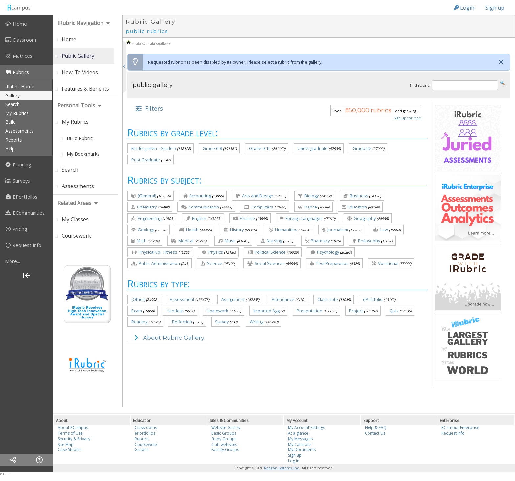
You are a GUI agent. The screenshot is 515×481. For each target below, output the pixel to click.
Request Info (453, 433)
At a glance (298, 433)
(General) (143, 196)
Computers (258, 207)
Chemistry (144, 207)
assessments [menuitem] (19, 131)
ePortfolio (373, 299)
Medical (182, 241)
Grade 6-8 (212, 148)
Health (189, 229)
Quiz (394, 311)
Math (138, 241)
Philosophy (366, 241)
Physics (212, 252)
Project (356, 311)
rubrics (139, 43)
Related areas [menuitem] (74, 203)
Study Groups (223, 439)
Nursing (271, 241)
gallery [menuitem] (12, 95)
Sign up (494, 7)
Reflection (182, 322)
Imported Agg (266, 311)
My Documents (302, 449)
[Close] (501, 62)
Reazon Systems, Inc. (282, 468)
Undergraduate (313, 148)
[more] (26, 261)
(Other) (138, 299)
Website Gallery (225, 427)
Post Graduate (145, 160)
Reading (139, 322)
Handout (175, 311)
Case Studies (69, 449)
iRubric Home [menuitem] (19, 86)
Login (464, 7)
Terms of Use (70, 433)
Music (227, 241)
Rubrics (141, 439)
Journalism (335, 229)
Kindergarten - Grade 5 (153, 148)
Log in (293, 461)
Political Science (267, 252)
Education (354, 207)
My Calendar (299, 444)
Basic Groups (223, 433)
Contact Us (375, 433)
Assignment (233, 299)
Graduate (362, 148)
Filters (148, 108)
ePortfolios (145, 433)
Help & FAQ (376, 427)
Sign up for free (407, 118)
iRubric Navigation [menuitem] (80, 23)
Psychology (325, 252)
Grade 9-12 (260, 148)
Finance (244, 218)
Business (356, 196)
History (234, 229)
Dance (307, 207)
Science (211, 263)
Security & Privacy (74, 439)
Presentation (309, 311)
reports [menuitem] (13, 140)
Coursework (146, 444)
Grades (141, 449)
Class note (327, 299)
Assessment (182, 299)
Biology (308, 196)
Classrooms (146, 427)
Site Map (66, 444)
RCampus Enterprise (460, 427)
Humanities (283, 229)
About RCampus (73, 427)
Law (380, 229)
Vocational (385, 263)
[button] (502, 82)
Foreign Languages (301, 218)
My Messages (300, 439)
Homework (217, 311)
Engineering (146, 218)
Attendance (283, 299)
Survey (222, 322)
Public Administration (155, 263)
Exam (136, 311)
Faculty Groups (225, 449)
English (196, 218)
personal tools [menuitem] (76, 105)
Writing (256, 322)
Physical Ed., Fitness (154, 252)
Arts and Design (254, 196)
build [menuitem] (10, 122)
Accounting (197, 196)
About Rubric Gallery (168, 337)
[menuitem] (26, 23)
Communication (200, 207)
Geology (142, 229)
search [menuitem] (12, 104)
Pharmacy (317, 241)
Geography (361, 218)
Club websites (224, 444)
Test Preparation (329, 263)
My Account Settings (306, 427)
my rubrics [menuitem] (17, 113)
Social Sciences (266, 263)
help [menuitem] (10, 148)
